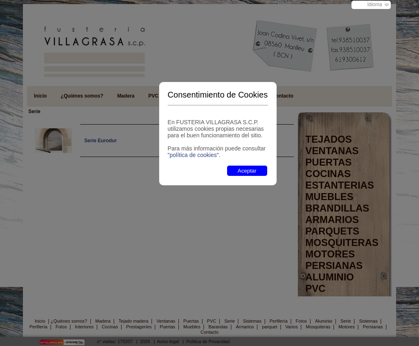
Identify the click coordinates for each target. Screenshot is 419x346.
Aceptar (247, 171)
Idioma (374, 4)
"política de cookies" (193, 155)
